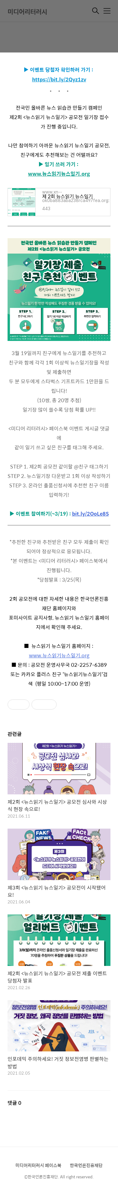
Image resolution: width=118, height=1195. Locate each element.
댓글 (14, 1103)
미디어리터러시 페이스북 (38, 1165)
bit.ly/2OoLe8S (90, 514)
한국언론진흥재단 (86, 1165)
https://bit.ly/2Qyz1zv (59, 79)
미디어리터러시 (27, 11)
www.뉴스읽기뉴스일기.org (59, 174)
